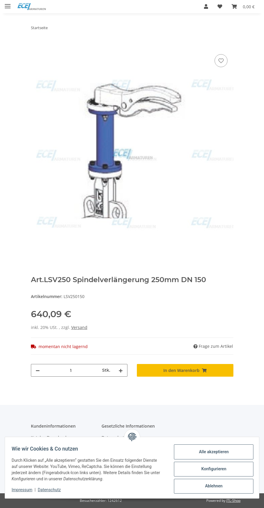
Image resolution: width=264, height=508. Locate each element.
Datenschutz (52, 489)
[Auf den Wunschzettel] (221, 60)
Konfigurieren (210, 468)
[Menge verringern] (37, 370)
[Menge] (71, 370)
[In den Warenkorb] (35, 46)
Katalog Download (49, 437)
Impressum (24, 489)
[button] (206, 6)
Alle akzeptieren (211, 451)
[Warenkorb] (243, 6)
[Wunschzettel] (220, 6)
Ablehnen (211, 486)
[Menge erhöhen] (120, 370)
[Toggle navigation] (8, 3)
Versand (79, 327)
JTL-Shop (233, 500)
